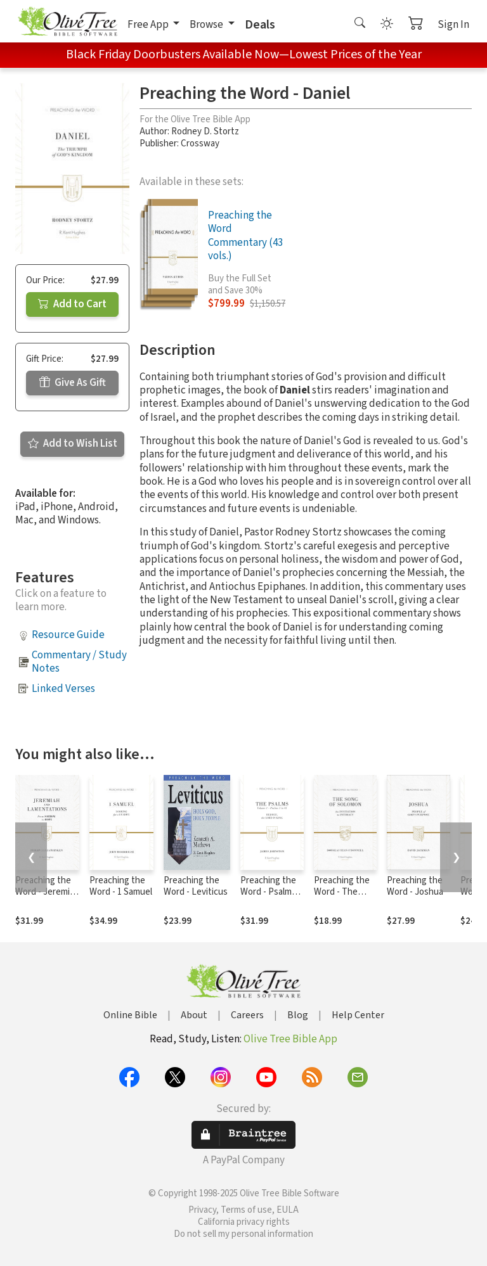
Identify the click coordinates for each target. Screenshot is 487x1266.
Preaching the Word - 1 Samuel (120, 886)
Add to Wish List (72, 443)
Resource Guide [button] (68, 635)
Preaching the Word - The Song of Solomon (342, 898)
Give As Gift (72, 382)
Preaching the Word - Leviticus (196, 886)
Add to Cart (72, 304)
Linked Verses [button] (63, 688)
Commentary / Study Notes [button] (79, 662)
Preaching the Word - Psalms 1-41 (268, 892)
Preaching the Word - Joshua (415, 886)
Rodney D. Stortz (205, 131)
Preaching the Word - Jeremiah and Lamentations (47, 898)
